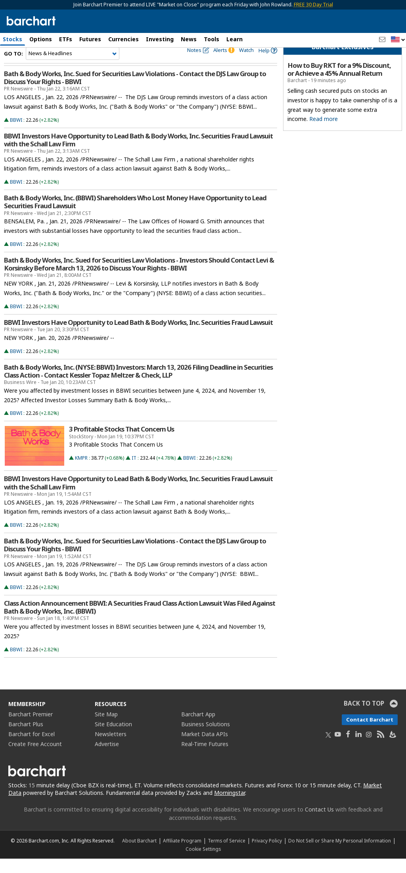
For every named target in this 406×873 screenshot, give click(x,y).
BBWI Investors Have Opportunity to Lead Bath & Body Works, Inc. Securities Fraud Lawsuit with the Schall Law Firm (138, 154)
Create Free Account (35, 758)
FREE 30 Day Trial (313, 4)
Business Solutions (205, 738)
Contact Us (319, 823)
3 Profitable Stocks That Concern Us (121, 444)
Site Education (113, 738)
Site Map (106, 728)
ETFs (65, 39)
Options (40, 39)
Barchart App (198, 728)
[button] (398, 40)
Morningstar (229, 807)
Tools (211, 39)
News (189, 39)
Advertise (107, 758)
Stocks (12, 39)
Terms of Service (226, 855)
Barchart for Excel (31, 748)
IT (134, 472)
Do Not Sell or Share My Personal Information (339, 855)
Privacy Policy (267, 855)
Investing (160, 39)
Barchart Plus (25, 738)
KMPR (81, 472)
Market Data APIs (204, 748)
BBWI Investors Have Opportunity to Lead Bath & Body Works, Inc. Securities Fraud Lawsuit (138, 337)
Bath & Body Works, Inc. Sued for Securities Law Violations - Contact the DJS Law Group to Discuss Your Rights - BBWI (135, 92)
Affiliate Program (182, 855)
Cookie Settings (203, 863)
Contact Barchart (369, 733)
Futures (90, 39)
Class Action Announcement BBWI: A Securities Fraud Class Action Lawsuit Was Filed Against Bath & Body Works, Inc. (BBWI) (139, 622)
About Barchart (139, 855)
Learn (234, 39)
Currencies (123, 39)
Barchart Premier (30, 728)
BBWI (16, 134)
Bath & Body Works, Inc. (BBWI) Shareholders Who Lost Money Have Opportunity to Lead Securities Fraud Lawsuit (135, 216)
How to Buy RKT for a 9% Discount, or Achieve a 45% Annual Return (339, 84)
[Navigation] (72, 68)
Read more (323, 133)
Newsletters (110, 748)
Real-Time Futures (204, 758)
